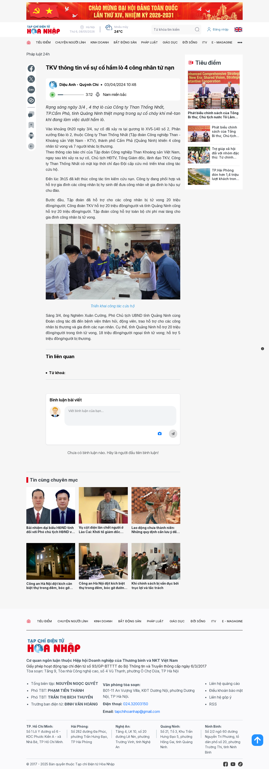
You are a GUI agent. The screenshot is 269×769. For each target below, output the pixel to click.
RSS (213, 704)
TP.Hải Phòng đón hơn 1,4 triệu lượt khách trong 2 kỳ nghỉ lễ (225, 176)
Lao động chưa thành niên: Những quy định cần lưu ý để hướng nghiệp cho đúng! (154, 532)
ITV (204, 42)
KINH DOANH (100, 42)
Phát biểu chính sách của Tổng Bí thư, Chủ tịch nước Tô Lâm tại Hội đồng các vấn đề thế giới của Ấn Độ (213, 119)
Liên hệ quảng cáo (224, 683)
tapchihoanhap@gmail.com (137, 711)
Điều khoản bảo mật (226, 690)
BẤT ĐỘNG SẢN (125, 42)
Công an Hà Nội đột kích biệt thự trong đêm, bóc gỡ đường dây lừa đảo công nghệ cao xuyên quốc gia (102, 589)
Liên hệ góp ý (220, 697)
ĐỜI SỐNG (190, 42)
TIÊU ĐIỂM (43, 42)
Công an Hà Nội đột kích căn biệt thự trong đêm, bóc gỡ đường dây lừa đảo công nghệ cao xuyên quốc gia (50, 590)
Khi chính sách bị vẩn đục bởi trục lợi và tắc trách (155, 585)
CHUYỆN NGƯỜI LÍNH (70, 42)
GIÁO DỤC (170, 42)
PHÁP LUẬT (149, 42)
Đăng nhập (218, 29)
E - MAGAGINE (222, 42)
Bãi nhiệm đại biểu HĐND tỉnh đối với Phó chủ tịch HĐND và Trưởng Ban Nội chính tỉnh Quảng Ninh (50, 534)
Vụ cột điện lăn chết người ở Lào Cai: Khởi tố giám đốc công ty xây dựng (101, 531)
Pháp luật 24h (38, 54)
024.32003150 (135, 704)
